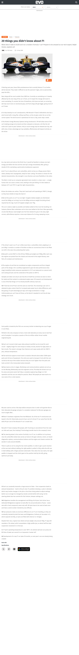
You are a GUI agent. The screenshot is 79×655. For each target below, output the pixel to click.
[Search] (76, 2)
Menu (2, 2)
